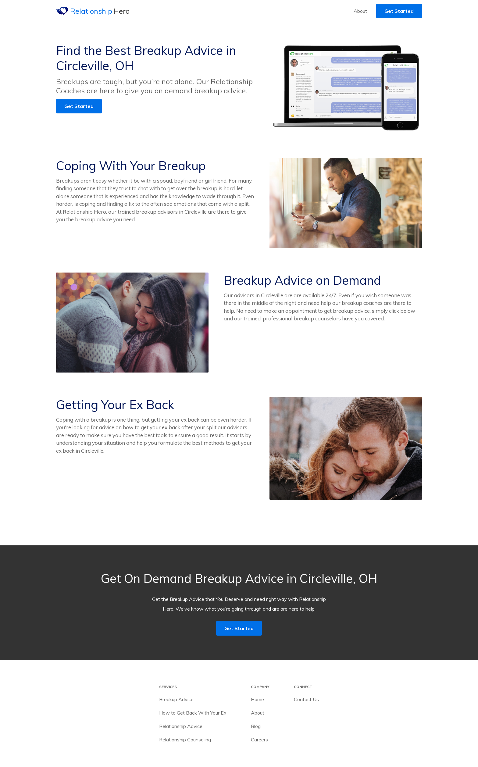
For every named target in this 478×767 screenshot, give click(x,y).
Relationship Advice (180, 726)
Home (257, 699)
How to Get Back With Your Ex (193, 713)
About (360, 11)
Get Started (399, 11)
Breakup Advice (176, 699)
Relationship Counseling (185, 740)
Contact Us (306, 699)
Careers (259, 740)
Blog (256, 726)
